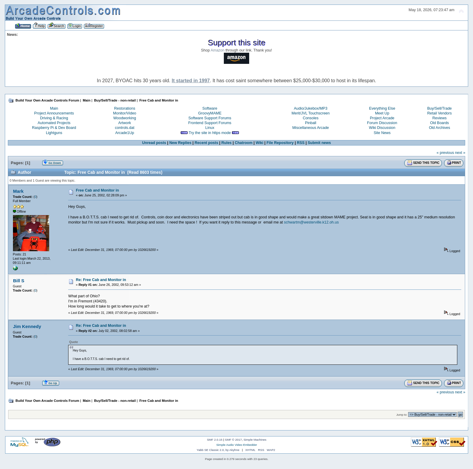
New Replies (180, 143)
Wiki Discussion (382, 128)
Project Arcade (382, 118)
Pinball (310, 123)
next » (460, 153)
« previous (445, 153)
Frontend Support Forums (209, 123)
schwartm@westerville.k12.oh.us (311, 222)
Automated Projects (54, 123)
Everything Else (382, 108)
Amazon (217, 50)
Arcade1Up (124, 133)
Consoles (311, 118)
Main (54, 108)
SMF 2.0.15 (215, 439)
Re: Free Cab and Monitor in (101, 280)
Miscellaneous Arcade (310, 128)
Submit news (319, 143)
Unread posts (154, 143)
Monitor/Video (124, 113)
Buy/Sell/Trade (439, 108)
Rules (226, 143)
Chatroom (243, 143)
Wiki (260, 143)
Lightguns (54, 133)
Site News (382, 133)
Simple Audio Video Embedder (236, 444)
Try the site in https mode (210, 133)
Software (209, 108)
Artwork (124, 123)
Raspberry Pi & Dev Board (54, 128)
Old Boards (439, 123)
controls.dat (124, 128)
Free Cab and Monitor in (97, 190)
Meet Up (382, 113)
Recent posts (206, 143)
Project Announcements (54, 113)
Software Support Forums (209, 118)
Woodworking (124, 118)
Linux (209, 128)
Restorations (124, 108)
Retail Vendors (439, 113)
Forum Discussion (382, 123)
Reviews (439, 118)
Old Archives (439, 128)
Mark (18, 191)
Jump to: (402, 414)
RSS (301, 143)
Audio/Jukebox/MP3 (310, 108)
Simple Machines (254, 439)
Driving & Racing (54, 118)
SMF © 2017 (233, 439)
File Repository (280, 143)
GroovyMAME (210, 113)
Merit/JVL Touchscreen (311, 113)
